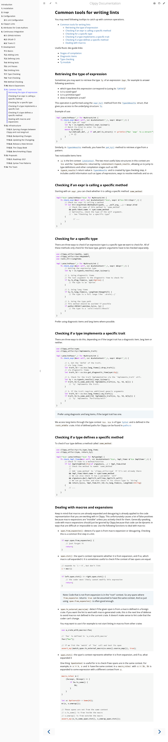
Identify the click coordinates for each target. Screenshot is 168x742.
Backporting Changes (19, 136)
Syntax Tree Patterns (19, 163)
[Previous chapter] (49, 731)
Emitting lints (11, 70)
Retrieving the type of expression (22, 92)
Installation (7, 8)
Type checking (67, 59)
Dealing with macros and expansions (19, 120)
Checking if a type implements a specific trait (22, 107)
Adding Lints (11, 54)
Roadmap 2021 (16, 159)
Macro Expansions (14, 85)
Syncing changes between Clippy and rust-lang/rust (21, 130)
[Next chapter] (159, 731)
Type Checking (12, 74)
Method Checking (13, 82)
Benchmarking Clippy (19, 151)
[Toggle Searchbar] (56, 3)
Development (8, 47)
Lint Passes (10, 66)
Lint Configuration (13, 20)
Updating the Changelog (20, 140)
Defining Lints (12, 58)
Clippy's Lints (8, 24)
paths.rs (127, 425)
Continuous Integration (12, 31)
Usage (5, 12)
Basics (8, 51)
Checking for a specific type (20, 102)
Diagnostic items (68, 56)
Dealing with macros (75, 42)
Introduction (6, 4)
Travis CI (9, 43)
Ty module (65, 62)
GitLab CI (9, 39)
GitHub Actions (12, 35)
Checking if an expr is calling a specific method (21, 97)
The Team (10, 167)
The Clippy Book (17, 147)
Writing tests (11, 62)
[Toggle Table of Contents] (44, 3)
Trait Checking (12, 78)
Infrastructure (12, 125)
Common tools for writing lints (87, 12)
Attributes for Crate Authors (14, 27)
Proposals (10, 155)
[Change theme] (50, 3)
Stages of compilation (71, 53)
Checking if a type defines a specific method (20, 114)
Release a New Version (20, 144)
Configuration (8, 16)
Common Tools (13, 89)
